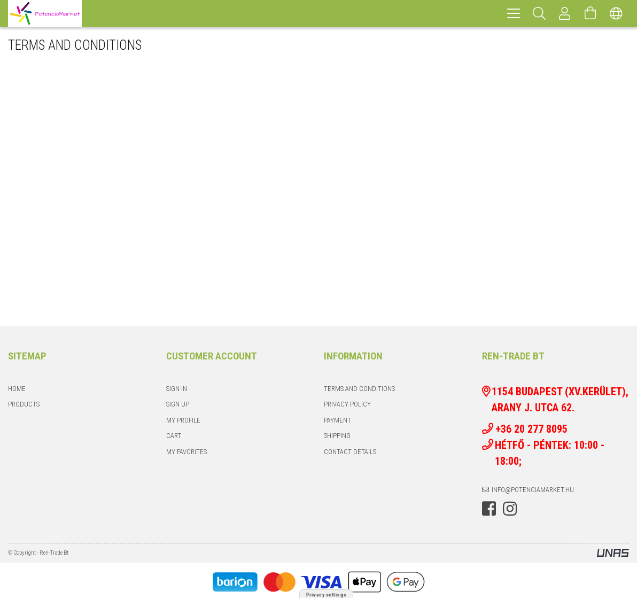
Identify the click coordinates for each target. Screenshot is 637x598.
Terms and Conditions (359, 389)
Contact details (350, 452)
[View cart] (590, 13)
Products (24, 404)
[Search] (539, 13)
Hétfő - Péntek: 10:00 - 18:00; (549, 453)
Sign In (176, 389)
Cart (173, 436)
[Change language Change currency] (616, 13)
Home (17, 389)
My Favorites (186, 452)
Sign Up (177, 404)
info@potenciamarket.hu (533, 490)
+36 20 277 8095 (538, 429)
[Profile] (565, 13)
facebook (489, 509)
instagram (510, 509)
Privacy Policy (347, 404)
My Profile (183, 420)
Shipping (337, 436)
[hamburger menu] (513, 13)
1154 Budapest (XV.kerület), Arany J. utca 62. (560, 399)
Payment (337, 420)
